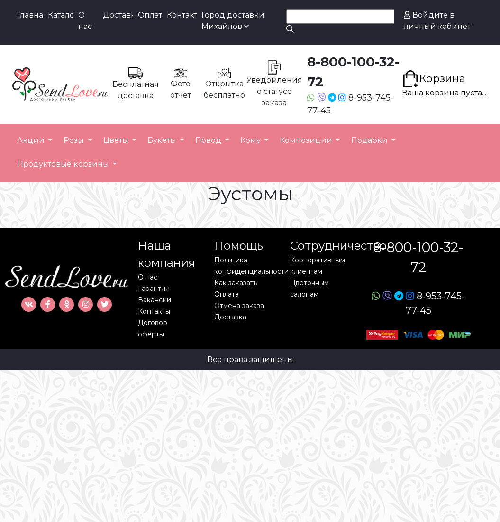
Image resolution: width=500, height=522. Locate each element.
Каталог (60, 14)
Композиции (307, 140)
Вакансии (154, 300)
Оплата (150, 14)
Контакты (182, 14)
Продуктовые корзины (64, 163)
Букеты (162, 140)
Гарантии (154, 288)
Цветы (116, 140)
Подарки (370, 140)
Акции (31, 140)
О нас (85, 20)
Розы (75, 140)
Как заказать (235, 283)
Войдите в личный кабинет (437, 20)
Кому (251, 140)
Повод (209, 140)
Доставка (118, 14)
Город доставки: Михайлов (233, 20)
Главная (30, 14)
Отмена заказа (239, 305)
